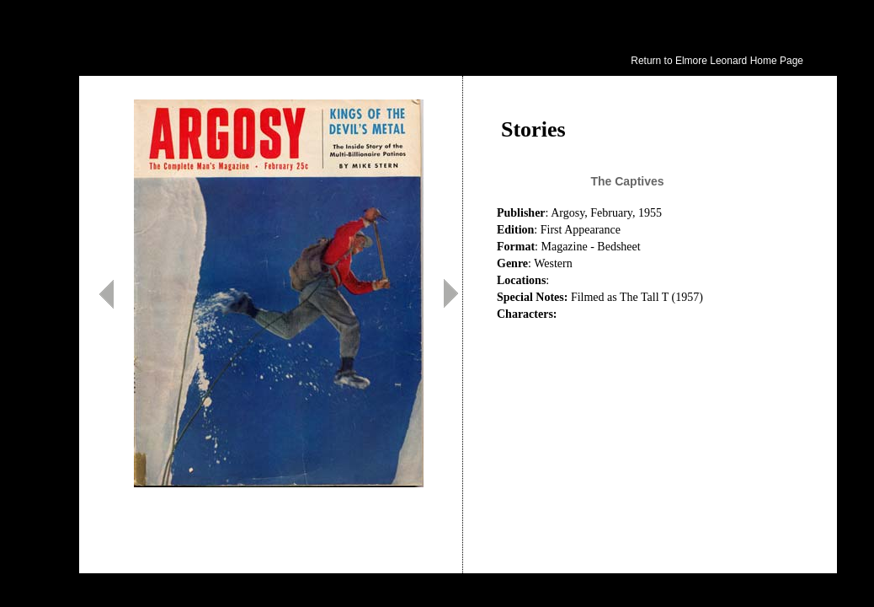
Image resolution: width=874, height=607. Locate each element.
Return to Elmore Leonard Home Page (717, 61)
